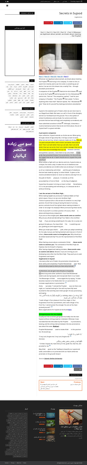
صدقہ (25, 440)
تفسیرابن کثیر (24, 425)
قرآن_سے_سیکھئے (17, 443)
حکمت (9, 429)
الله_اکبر (20, 418)
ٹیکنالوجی (25, 427)
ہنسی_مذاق (8, 452)
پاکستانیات (9, 420)
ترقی (18, 422)
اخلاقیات (11, 413)
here (69, 309)
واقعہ (17, 452)
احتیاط (20, 413)
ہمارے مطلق (56, 1)
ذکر (17, 431)
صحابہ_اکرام (12, 438)
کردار (26, 447)
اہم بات (10, 418)
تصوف (13, 422)
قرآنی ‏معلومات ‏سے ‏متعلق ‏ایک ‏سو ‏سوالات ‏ (71, 428)
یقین (16, 454)
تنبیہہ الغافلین (16, 425)
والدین (13, 452)
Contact (6, 462)
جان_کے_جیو (19, 427)
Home (24, 462)
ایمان (26, 420)
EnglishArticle (78, 17)
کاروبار (10, 443)
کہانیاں (17, 447)
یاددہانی (20, 454)
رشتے (26, 434)
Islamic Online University (53, 358)
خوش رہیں (25, 431)
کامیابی (25, 445)
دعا (20, 431)
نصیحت (25, 452)
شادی (25, 438)
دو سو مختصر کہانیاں (45, 1)
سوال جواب (20, 436)
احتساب (25, 413)
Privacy (12, 462)
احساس (16, 413)
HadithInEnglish (18, 456)
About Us (19, 462)
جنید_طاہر (13, 427)
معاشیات (9, 449)
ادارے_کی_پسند (24, 416)
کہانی (22, 447)
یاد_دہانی (25, 454)
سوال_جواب (14, 436)
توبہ (11, 425)
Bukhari (56, 326)
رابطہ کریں (64, 1)
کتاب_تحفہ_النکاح (18, 445)
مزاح (18, 449)
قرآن (12, 440)
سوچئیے (8, 436)
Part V (66, 76)
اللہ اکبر (25, 418)
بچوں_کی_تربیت (20, 420)
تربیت (22, 422)
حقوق (13, 429)
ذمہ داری (8, 431)
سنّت (25, 436)
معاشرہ (14, 449)
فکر (15, 440)
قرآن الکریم (24, 443)
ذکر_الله (13, 431)
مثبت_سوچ (12, 447)
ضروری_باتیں (20, 440)
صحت (7, 438)
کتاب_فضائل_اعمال (10, 445)
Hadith (25, 456)
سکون (10, 434)
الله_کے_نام (15, 418)
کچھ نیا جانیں (75, 6)
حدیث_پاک (18, 429)
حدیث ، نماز (24, 429)
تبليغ (26, 422)
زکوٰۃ (18, 434)
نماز (21, 452)
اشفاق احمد (16, 416)
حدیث (8, 427)
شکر (17, 438)
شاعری (21, 438)
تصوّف (9, 422)
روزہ (22, 434)
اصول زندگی (10, 416)
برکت (14, 420)
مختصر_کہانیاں (24, 449)
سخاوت (14, 434)
